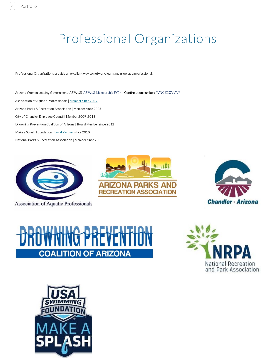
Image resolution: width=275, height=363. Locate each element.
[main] (137, 38)
